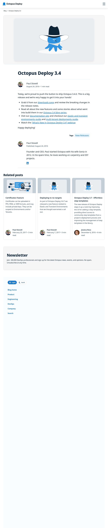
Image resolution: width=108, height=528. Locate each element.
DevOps (11, 304)
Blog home (12, 290)
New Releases (82, 135)
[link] (19, 209)
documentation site (39, 115)
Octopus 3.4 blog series (55, 112)
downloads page (46, 102)
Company (12, 309)
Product (11, 294)
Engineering (13, 299)
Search (10, 313)
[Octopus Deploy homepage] (12, 4)
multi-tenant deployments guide (62, 119)
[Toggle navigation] (104, 4)
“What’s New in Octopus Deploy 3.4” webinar (53, 122)
